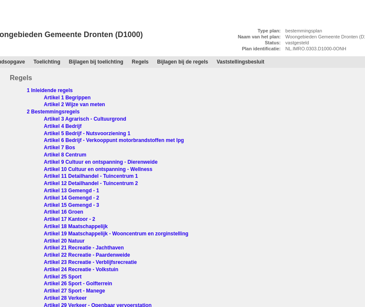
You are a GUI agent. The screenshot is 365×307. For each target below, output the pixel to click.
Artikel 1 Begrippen (67, 98)
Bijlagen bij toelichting (96, 62)
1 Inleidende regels (50, 90)
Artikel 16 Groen (63, 212)
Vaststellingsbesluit (240, 62)
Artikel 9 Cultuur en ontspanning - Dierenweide (100, 162)
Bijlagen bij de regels (182, 62)
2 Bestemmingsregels (53, 112)
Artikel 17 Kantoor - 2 (69, 219)
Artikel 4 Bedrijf (63, 126)
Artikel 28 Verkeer (65, 298)
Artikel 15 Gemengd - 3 (71, 205)
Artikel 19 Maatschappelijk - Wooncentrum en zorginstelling (116, 234)
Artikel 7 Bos (59, 148)
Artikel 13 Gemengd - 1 (71, 191)
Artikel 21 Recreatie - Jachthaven (84, 248)
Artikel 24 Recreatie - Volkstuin (81, 269)
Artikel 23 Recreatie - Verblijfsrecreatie (90, 262)
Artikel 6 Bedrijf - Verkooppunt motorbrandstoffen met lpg (114, 140)
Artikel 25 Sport (63, 277)
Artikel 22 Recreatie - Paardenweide (87, 255)
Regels (14, 53)
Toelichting (47, 62)
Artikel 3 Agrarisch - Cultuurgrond (85, 119)
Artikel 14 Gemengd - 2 (71, 198)
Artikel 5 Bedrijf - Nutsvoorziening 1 (87, 133)
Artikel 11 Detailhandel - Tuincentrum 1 (91, 176)
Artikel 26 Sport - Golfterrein (78, 284)
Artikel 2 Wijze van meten (74, 104)
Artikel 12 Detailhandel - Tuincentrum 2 (91, 183)
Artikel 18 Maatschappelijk (76, 226)
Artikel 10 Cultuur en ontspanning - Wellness (98, 169)
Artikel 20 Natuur (64, 241)
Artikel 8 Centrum (65, 155)
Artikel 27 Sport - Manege (74, 291)
